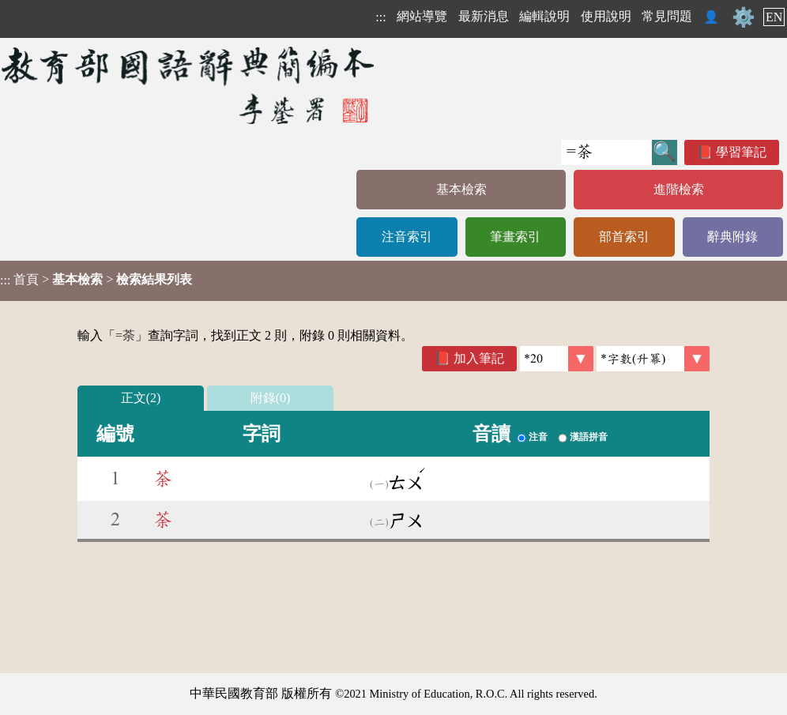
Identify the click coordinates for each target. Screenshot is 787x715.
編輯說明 (544, 16)
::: (380, 17)
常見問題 (667, 16)
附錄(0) (270, 398)
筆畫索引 (515, 236)
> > (96, 280)
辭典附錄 (732, 236)
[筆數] (556, 358)
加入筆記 (479, 358)
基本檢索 (461, 189)
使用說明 (606, 16)
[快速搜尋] (606, 152)
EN (774, 17)
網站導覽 (422, 16)
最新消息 (483, 16)
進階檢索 (678, 189)
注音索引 (407, 236)
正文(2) (141, 398)
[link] (653, 358)
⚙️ (743, 17)
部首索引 (624, 236)
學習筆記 (741, 152)
